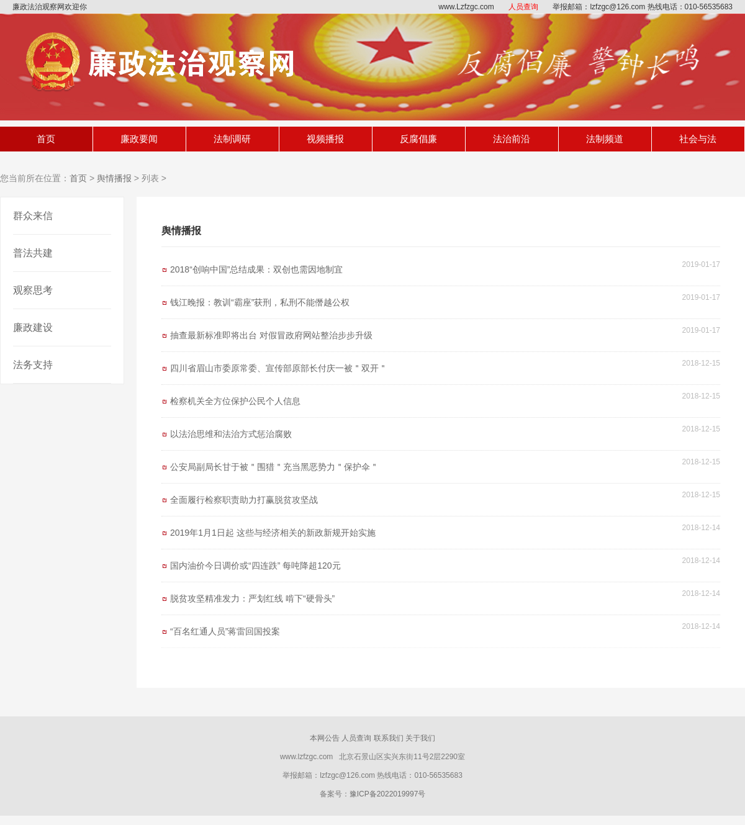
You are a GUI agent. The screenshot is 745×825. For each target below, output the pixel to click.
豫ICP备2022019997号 (388, 794)
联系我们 (389, 738)
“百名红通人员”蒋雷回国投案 (225, 631)
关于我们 (420, 738)
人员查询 (523, 6)
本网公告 (325, 738)
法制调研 (232, 138)
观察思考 (33, 290)
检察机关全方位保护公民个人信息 (235, 401)
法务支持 (33, 364)
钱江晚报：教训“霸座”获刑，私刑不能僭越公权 (260, 302)
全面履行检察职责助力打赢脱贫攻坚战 (244, 500)
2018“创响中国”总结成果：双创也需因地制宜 (256, 269)
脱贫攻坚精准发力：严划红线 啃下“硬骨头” (252, 598)
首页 (46, 138)
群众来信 (33, 215)
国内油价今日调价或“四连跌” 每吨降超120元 (255, 565)
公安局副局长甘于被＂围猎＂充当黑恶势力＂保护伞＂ (274, 467)
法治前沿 (511, 138)
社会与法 (697, 138)
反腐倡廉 (418, 138)
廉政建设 (33, 327)
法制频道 (604, 138)
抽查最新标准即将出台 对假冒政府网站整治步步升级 (271, 335)
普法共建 (33, 253)
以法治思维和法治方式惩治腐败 (231, 434)
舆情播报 (114, 178)
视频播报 (325, 138)
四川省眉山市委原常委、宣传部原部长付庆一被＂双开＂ (278, 368)
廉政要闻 (139, 138)
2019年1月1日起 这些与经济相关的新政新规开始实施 (273, 533)
